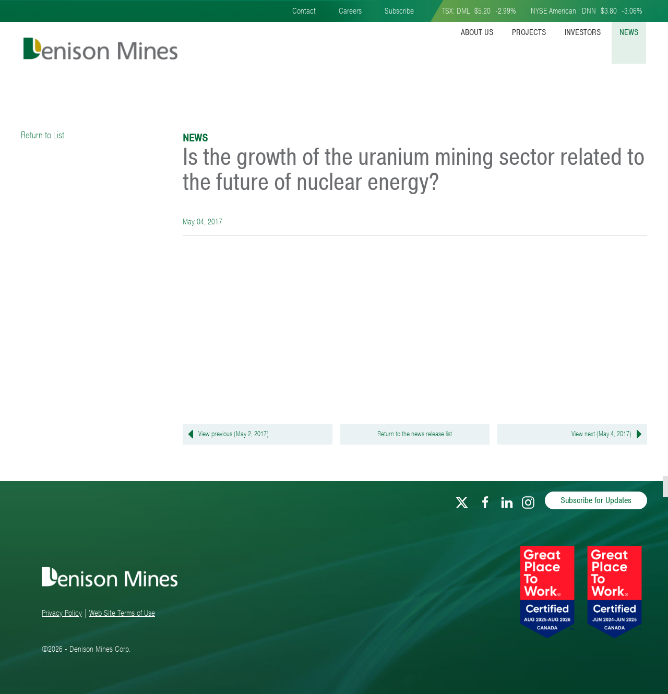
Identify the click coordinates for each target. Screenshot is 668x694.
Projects (529, 32)
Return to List (42, 135)
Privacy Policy (62, 613)
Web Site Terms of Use (122, 613)
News (628, 32)
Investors (583, 32)
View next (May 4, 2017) (609, 434)
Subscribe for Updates (595, 500)
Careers (350, 11)
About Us (477, 32)
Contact (304, 11)
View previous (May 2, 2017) (226, 434)
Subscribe (399, 11)
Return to (414, 434)
